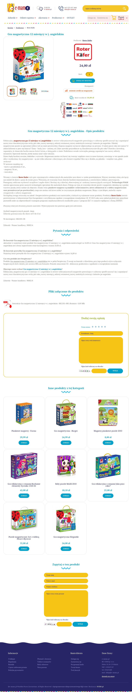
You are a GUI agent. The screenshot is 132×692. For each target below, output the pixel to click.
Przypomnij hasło (77, 664)
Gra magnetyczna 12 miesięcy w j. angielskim (42, 269)
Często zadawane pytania (17, 667)
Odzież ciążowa (27, 17)
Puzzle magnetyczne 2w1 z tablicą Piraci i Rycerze (24, 538)
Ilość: (81, 74)
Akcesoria (42, 17)
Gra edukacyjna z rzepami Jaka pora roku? (108, 485)
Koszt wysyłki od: (84, 97)
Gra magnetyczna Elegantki (66, 537)
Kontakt (11, 664)
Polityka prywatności (16, 670)
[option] (28, 61)
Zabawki (11, 17)
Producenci (57, 17)
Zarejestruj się (102, 18)
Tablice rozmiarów (44, 662)
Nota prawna (42, 667)
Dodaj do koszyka (84, 81)
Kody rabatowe (42, 664)
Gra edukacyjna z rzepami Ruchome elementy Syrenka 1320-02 (24, 485)
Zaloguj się (92, 18)
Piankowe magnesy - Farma (24, 431)
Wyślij (115, 371)
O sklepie (11, 659)
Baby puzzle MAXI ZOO (66, 484)
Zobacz (24, 443)
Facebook (27, 8)
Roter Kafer (31, 28)
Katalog (10, 28)
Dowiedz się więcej (108, 676)
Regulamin (12, 662)
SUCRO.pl (100, 687)
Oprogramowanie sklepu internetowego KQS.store (70, 687)
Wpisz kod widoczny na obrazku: (92, 366)
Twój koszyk (75, 670)
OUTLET (71, 17)
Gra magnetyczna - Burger (66, 431)
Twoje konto (75, 667)
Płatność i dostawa (44, 659)
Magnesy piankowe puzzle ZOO (108, 431)
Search (125, 8)
